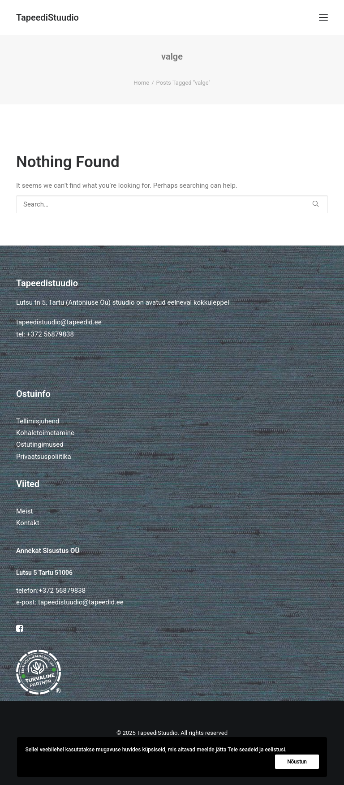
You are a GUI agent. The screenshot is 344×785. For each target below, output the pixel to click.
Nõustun (296, 762)
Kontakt (27, 523)
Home (141, 82)
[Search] (172, 204)
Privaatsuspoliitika (43, 457)
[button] (323, 17)
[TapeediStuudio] (47, 17)
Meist (24, 511)
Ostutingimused (40, 444)
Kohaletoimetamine (45, 433)
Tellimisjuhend (37, 421)
